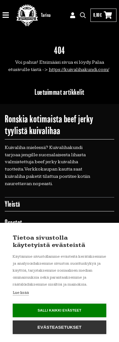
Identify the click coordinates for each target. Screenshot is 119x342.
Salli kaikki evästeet (59, 310)
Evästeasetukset (59, 327)
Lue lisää (21, 292)
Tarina (46, 15)
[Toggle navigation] (8, 15)
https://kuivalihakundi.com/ (79, 70)
